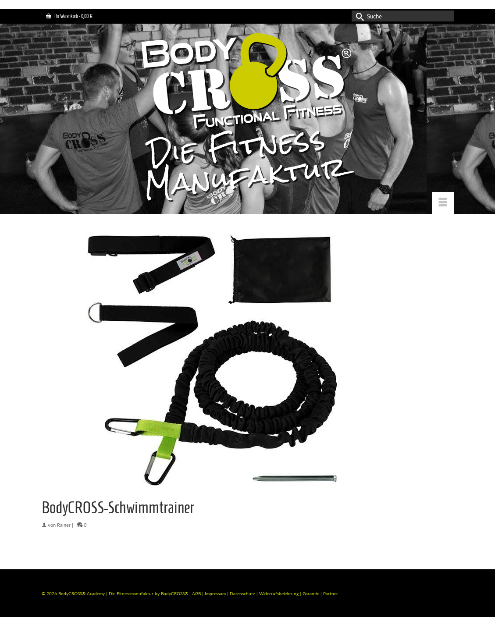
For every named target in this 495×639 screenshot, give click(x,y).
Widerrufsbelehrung (279, 593)
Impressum (215, 593)
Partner (330, 593)
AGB (196, 593)
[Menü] (443, 203)
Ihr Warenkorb (69, 16)
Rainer (64, 525)
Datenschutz (243, 593)
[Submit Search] (358, 16)
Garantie (312, 593)
